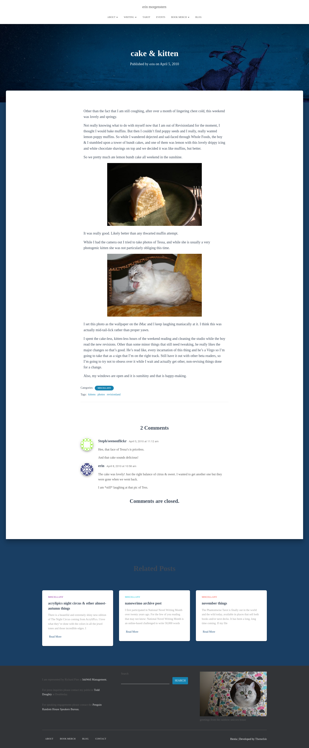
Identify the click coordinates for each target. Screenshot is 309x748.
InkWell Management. (94, 679)
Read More (55, 636)
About (112, 17)
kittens (92, 394)
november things (214, 603)
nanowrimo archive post (143, 603)
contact (100, 738)
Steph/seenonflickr (112, 441)
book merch (180, 17)
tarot (146, 17)
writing (130, 17)
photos (101, 394)
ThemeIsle (261, 739)
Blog (198, 17)
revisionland (113, 394)
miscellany (104, 388)
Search (124, 673)
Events (160, 17)
